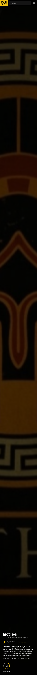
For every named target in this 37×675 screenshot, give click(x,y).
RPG (4, 637)
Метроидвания (17, 637)
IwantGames (4, 3)
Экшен (9, 637)
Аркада (25, 637)
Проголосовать (22, 642)
